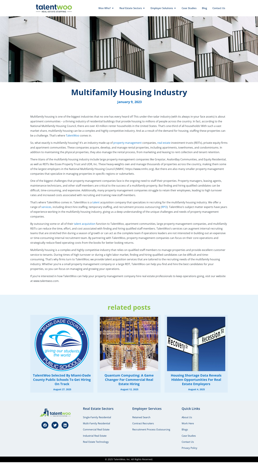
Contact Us (188, 442)
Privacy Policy (189, 448)
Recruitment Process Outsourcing (151, 429)
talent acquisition (84, 224)
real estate (163, 143)
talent (96, 202)
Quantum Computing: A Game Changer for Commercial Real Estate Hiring (129, 379)
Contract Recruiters (143, 423)
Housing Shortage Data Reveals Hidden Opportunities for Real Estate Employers (196, 379)
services (46, 207)
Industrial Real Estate (94, 436)
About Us (187, 417)
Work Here (188, 423)
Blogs (185, 429)
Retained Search (141, 417)
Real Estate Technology (96, 442)
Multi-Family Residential (96, 423)
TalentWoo (72, 135)
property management (127, 143)
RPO (164, 207)
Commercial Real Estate (96, 429)
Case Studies (189, 436)
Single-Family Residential (97, 417)
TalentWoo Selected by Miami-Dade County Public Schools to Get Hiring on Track (62, 379)
